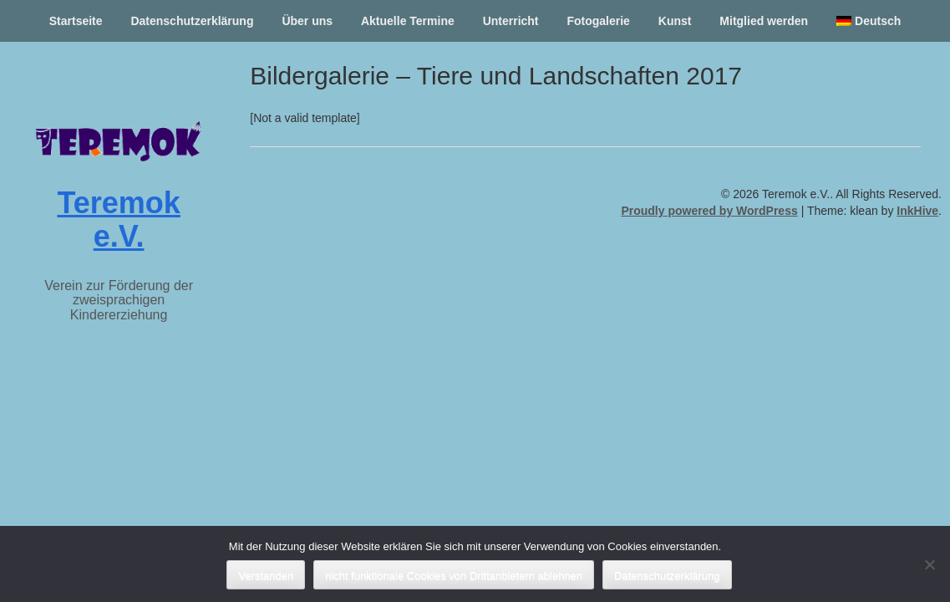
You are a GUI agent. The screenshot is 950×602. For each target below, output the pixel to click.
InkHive (917, 210)
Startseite (76, 21)
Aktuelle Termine (408, 21)
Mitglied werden (763, 21)
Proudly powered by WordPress (709, 210)
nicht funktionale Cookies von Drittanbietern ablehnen (453, 575)
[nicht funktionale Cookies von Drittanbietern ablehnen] (929, 564)
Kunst (675, 21)
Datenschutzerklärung (191, 21)
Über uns (307, 21)
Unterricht (511, 21)
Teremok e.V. (118, 219)
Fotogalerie (597, 21)
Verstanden (265, 575)
